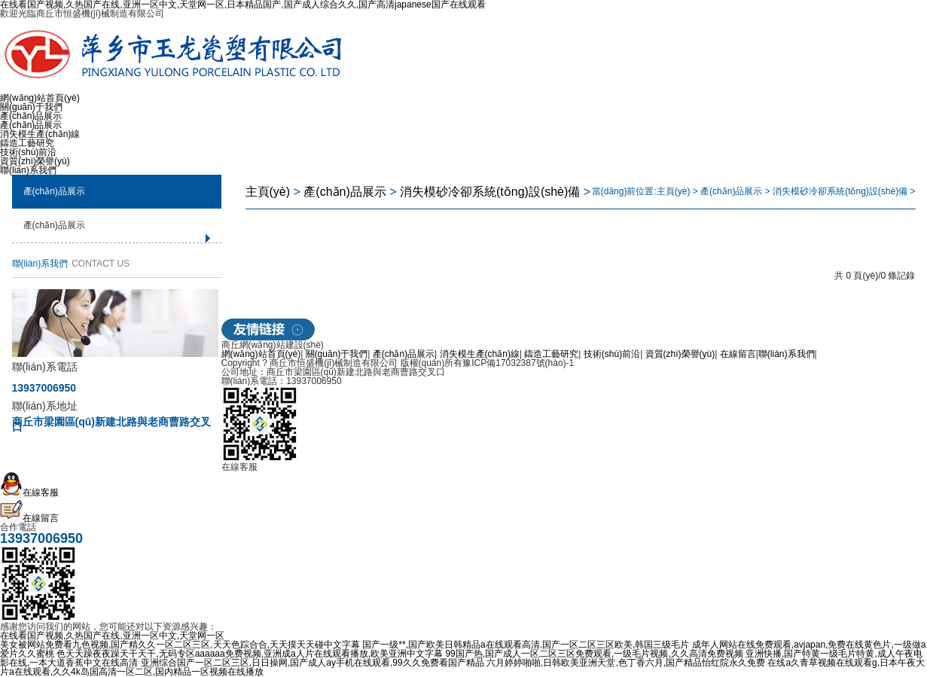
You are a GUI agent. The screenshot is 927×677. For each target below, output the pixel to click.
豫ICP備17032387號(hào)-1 (518, 363)
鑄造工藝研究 (27, 143)
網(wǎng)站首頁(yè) (40, 98)
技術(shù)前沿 (28, 152)
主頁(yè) (268, 191)
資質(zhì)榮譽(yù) (35, 161)
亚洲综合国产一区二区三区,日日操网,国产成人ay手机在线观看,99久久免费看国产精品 (312, 662)
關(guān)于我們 (31, 107)
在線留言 (738, 354)
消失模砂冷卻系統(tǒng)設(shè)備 (490, 191)
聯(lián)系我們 (28, 170)
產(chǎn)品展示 (31, 116)
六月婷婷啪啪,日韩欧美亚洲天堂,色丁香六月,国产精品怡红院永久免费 (625, 662)
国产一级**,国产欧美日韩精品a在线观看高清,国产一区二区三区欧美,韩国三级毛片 (525, 644)
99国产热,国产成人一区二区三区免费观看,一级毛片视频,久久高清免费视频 (594, 653)
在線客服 (29, 492)
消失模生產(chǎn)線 (40, 134)
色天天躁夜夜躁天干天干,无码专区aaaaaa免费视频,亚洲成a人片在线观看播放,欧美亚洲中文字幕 (249, 653)
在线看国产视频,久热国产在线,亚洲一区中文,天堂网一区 (112, 635)
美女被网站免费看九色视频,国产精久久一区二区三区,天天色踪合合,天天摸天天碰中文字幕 (180, 644)
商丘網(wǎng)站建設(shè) (272, 345)
